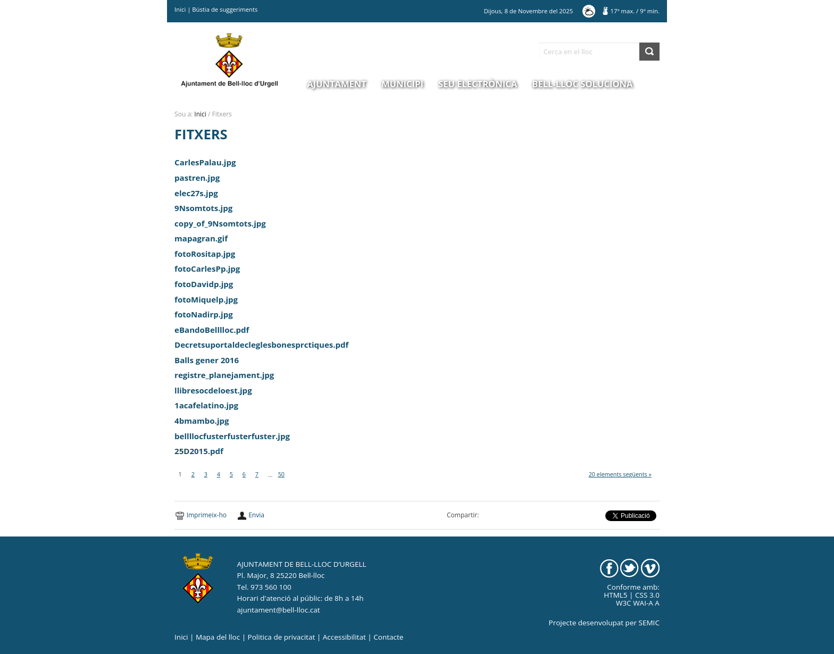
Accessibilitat (344, 637)
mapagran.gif (201, 238)
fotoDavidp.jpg (203, 284)
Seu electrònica (477, 84)
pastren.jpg (197, 177)
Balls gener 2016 (206, 360)
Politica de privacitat (281, 637)
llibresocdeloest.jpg (213, 390)
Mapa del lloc (218, 637)
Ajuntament (336, 84)
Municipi (402, 84)
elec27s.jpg (196, 193)
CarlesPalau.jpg (205, 162)
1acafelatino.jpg (206, 405)
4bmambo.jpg (201, 420)
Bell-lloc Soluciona (582, 84)
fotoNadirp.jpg (203, 314)
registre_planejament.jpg (224, 375)
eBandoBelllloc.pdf (211, 329)
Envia (256, 514)
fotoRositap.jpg (204, 253)
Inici (180, 9)
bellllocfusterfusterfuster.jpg (232, 436)
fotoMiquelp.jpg (206, 299)
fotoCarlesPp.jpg (207, 268)
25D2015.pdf (198, 451)
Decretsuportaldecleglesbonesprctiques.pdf (261, 344)
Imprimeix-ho (207, 514)
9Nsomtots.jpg (203, 208)
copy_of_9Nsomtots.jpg (220, 223)
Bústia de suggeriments (224, 9)
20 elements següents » (620, 474)
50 (281, 474)
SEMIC (649, 622)
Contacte (388, 637)
